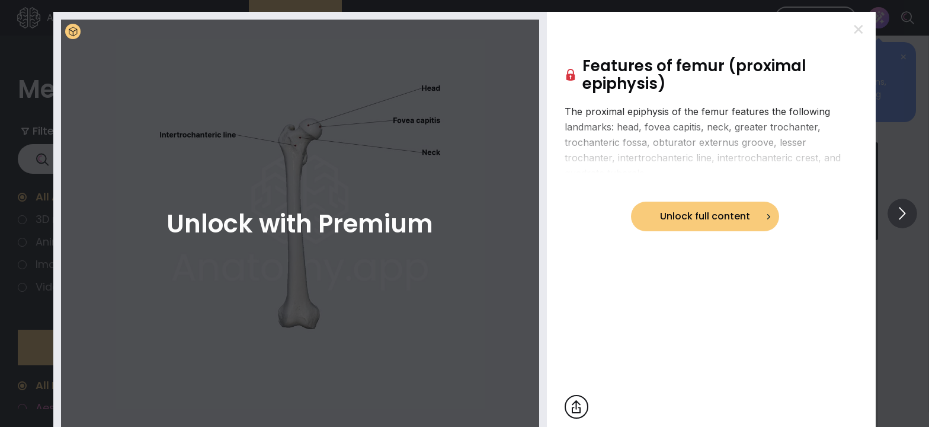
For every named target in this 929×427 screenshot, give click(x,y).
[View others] (902, 213)
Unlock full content (705, 216)
